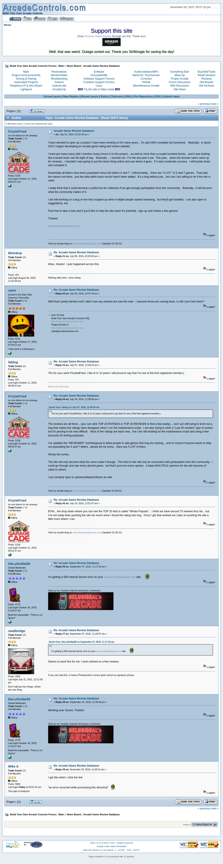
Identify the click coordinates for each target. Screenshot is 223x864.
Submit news (171, 96)
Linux (99, 85)
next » (215, 103)
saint (12, 290)
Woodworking (59, 78)
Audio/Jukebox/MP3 (146, 71)
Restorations (59, 71)
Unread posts (52, 96)
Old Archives (206, 85)
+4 (25, 138)
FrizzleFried (17, 131)
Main (26, 71)
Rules (104, 96)
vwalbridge (16, 631)
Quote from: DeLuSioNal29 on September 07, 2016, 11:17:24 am (81, 642)
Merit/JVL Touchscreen (146, 75)
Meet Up (179, 75)
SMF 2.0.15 (95, 843)
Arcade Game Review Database (74, 130)
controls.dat (59, 85)
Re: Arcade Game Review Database (76, 252)
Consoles (146, 78)
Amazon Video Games (98, 36)
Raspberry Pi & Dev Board (26, 85)
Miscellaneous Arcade (146, 85)
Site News (180, 89)
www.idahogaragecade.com (87, 243)
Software (99, 71)
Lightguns (26, 89)
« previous (204, 103)
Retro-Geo (53, 386)
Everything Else (179, 71)
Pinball (146, 82)
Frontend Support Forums (99, 82)
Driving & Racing (26, 78)
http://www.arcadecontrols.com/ (67, 321)
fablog (13, 362)
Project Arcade (179, 78)
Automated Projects (26, 82)
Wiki (128, 96)
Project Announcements (26, 75)
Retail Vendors (206, 75)
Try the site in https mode (99, 89)
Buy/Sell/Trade (206, 71)
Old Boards (206, 82)
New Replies (71, 96)
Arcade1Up (59, 89)
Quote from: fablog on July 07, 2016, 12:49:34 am (74, 407)
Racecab (64, 386)
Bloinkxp (15, 253)
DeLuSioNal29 (19, 563)
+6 (25, 300)
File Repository (143, 96)
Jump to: (187, 824)
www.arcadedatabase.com (64, 226)
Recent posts (89, 96)
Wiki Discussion (179, 85)
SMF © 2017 (109, 843)
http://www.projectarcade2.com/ (67, 328)
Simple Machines (125, 843)
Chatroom (116, 96)
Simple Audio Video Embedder (111, 846)
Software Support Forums (99, 78)
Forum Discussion (180, 82)
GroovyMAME (99, 75)
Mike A (13, 766)
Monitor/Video (59, 75)
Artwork (59, 82)
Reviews (206, 78)
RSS (158, 96)
